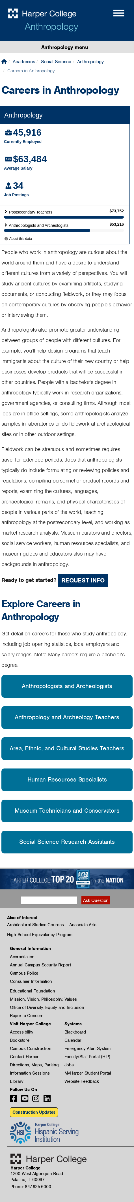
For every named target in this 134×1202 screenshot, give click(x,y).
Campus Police (24, 973)
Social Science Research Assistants (67, 842)
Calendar (73, 1040)
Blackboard (75, 1032)
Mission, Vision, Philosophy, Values (43, 999)
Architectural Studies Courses (35, 925)
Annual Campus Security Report (40, 965)
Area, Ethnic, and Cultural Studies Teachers (67, 748)
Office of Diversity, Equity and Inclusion (47, 1007)
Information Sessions (30, 1073)
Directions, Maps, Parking (34, 1065)
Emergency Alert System (87, 1048)
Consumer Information (31, 981)
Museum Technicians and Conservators (67, 810)
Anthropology (51, 26)
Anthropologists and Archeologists (67, 686)
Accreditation (22, 957)
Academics (24, 62)
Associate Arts (82, 925)
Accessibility (21, 1032)
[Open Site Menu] (113, 14)
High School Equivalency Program (39, 935)
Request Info (82, 580)
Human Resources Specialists (67, 779)
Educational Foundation (32, 991)
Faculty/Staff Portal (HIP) (87, 1057)
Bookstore (19, 1040)
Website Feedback (81, 1081)
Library (16, 1081)
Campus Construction (30, 1048)
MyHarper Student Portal (87, 1073)
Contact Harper (24, 1057)
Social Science (56, 62)
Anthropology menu (64, 47)
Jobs (69, 1065)
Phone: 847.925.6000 (30, 1187)
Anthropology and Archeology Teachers (67, 717)
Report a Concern (27, 1016)
